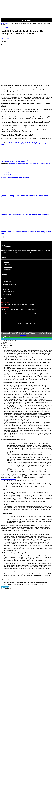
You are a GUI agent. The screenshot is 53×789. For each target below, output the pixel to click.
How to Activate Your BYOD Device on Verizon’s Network (17, 273)
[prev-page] (2, 206)
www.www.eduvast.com (8, 448)
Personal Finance (5, 271)
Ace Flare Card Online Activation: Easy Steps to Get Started (18, 278)
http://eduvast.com (6, 143)
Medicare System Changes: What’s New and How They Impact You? (29, 132)
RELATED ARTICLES (7, 147)
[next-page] (4, 206)
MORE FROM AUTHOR (21, 147)
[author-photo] (4, 140)
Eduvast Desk (5, 38)
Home (2, 23)
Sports (7, 23)
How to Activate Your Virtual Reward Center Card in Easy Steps (19, 283)
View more (23, 304)
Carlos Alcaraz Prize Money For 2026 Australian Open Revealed (25, 184)
